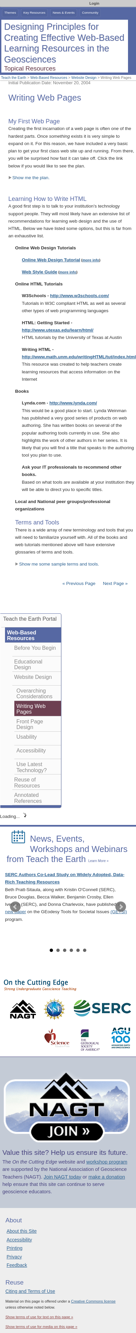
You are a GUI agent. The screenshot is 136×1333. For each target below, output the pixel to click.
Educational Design (28, 664)
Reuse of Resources (27, 782)
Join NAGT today (62, 1177)
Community (90, 12)
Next (120, 906)
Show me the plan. (29, 177)
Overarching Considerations (34, 694)
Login (94, 3)
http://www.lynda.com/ (73, 402)
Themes (10, 12)
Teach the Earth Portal (30, 619)
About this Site (22, 1231)
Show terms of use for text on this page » (39, 1317)
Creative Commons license (93, 1301)
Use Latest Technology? (31, 767)
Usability (26, 737)
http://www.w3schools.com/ (79, 295)
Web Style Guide (39, 271)
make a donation (106, 1177)
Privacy (14, 1256)
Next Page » (115, 583)
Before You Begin (35, 648)
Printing (14, 1248)
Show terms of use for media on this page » (41, 1327)
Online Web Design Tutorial (51, 259)
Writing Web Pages (31, 709)
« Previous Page (78, 583)
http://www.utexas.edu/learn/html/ (58, 330)
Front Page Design (29, 724)
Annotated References (28, 798)
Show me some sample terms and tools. (57, 564)
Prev (15, 906)
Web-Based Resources (48, 78)
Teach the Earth (13, 78)
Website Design (83, 78)
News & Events (64, 12)
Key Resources (34, 12)
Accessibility (31, 750)
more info (90, 260)
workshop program (106, 1162)
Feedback (17, 1265)
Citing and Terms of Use (30, 1291)
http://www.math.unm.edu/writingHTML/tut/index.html (79, 356)
